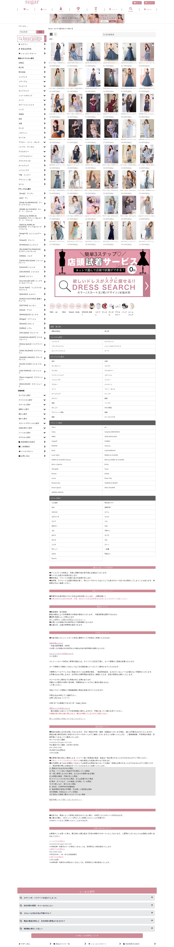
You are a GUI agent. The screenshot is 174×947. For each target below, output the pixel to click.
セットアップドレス (58, 350)
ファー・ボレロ (110, 388)
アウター (55, 383)
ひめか (54, 553)
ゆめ (53, 506)
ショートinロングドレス (113, 345)
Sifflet (107, 473)
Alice (53, 426)
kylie (53, 450)
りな (106, 520)
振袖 (53, 416)
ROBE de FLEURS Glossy (61, 459)
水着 (106, 360)
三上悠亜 (55, 502)
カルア (54, 520)
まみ (53, 530)
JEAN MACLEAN (111, 436)
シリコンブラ (56, 379)
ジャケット (108, 383)
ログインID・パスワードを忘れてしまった (40, 898)
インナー (108, 379)
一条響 (107, 548)
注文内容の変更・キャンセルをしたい (38, 905)
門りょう (55, 548)
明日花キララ (109, 502)
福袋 (106, 411)
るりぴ (107, 534)
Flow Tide (108, 477)
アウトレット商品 (58, 411)
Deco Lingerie (57, 464)
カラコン (55, 397)
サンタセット (56, 365)
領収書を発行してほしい (33, 929)
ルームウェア (56, 393)
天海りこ (108, 530)
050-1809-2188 (55, 747)
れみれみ (55, 511)
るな (106, 539)
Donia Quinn (56, 487)
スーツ (107, 350)
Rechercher (56, 482)
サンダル (55, 370)
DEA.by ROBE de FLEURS (114, 459)
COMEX (107, 440)
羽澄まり (108, 553)
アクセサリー (109, 370)
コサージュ (108, 374)
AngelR (54, 440)
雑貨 (106, 397)
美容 (53, 402)
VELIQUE (55, 468)
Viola (106, 468)
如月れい (55, 525)
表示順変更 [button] (108, 35)
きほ (106, 525)
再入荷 (107, 330)
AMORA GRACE (57, 491)
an (105, 426)
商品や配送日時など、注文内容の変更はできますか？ (44, 921)
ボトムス (55, 407)
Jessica (107, 445)
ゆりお (54, 539)
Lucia (54, 477)
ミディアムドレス (58, 345)
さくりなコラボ (110, 416)
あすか (54, 534)
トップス (108, 402)
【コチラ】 (65, 697)
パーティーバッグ (58, 374)
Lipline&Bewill (110, 450)
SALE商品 (108, 407)
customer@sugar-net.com (60, 741)
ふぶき (54, 544)
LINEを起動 (54, 752)
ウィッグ (108, 393)
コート (54, 388)
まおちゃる (55, 516)
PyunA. (54, 557)
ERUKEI (55, 445)
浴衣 (53, 360)
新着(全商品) (56, 330)
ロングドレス (109, 341)
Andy (54, 431)
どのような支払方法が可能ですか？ (38, 913)
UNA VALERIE (110, 487)
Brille (107, 464)
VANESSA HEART (111, 482)
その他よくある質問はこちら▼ (87, 935)
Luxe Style (56, 454)
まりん (107, 511)
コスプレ (108, 365)
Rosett (54, 473)
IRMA (54, 436)
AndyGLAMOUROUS (112, 431)
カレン (107, 544)
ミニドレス (55, 341)
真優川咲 (108, 506)
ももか (107, 516)
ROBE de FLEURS (111, 454)
